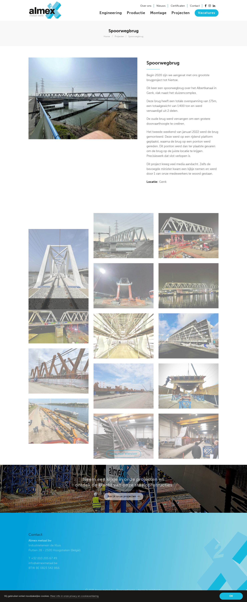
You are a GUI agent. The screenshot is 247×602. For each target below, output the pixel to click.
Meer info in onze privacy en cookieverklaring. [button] (74, 596)
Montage (158, 13)
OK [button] (231, 595)
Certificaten (178, 5)
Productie (136, 13)
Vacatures (206, 13)
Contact (195, 5)
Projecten (181, 13)
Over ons (145, 5)
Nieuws (161, 5)
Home (107, 36)
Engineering (111, 13)
